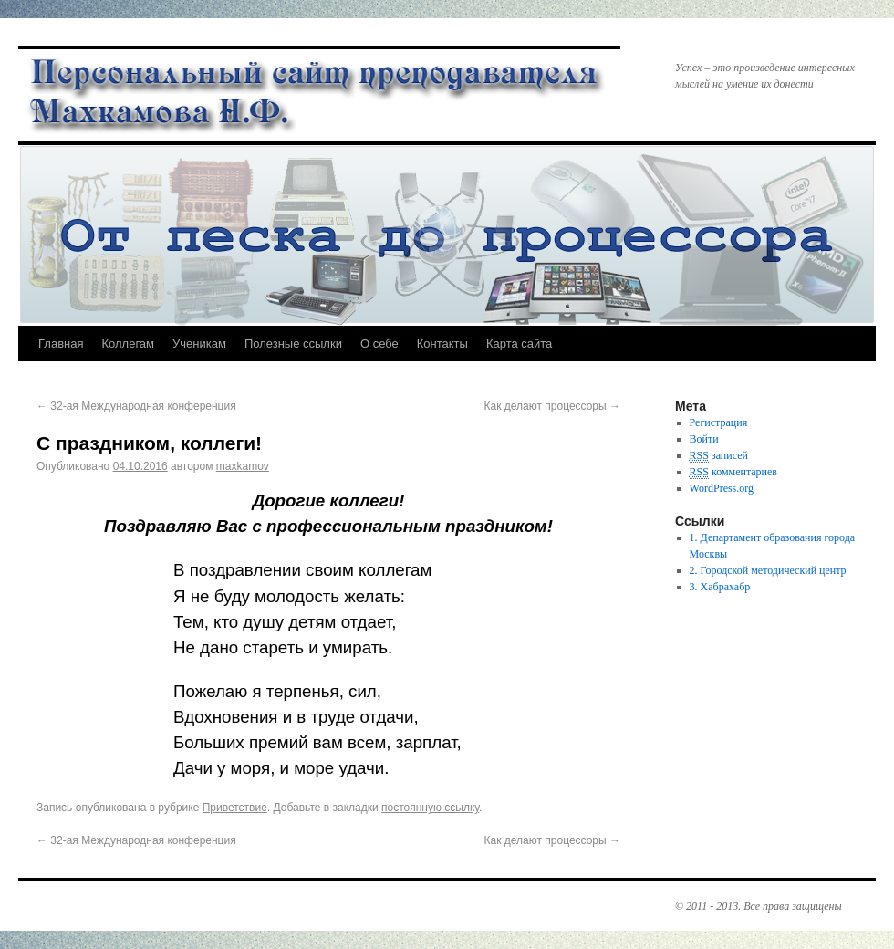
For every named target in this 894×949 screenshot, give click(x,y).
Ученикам (199, 343)
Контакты (442, 343)
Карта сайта (519, 343)
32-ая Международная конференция (136, 406)
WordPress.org (722, 488)
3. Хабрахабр (720, 586)
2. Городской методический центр (768, 570)
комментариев (733, 472)
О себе (379, 343)
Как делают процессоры (552, 406)
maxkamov (242, 466)
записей (719, 456)
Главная (60, 343)
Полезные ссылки (293, 343)
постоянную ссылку (430, 807)
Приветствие (235, 807)
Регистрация (719, 422)
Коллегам (127, 343)
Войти (704, 439)
